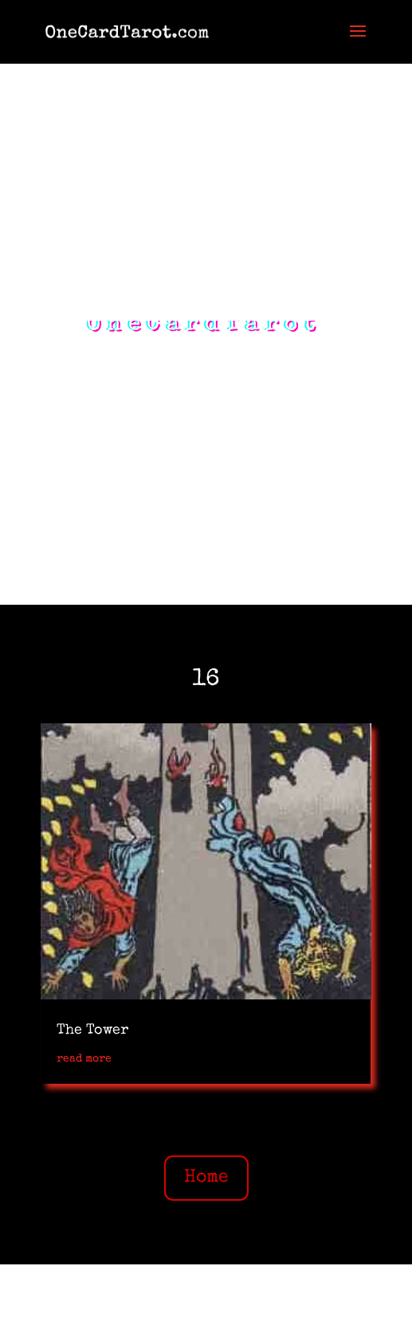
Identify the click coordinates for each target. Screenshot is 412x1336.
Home (206, 1178)
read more (84, 1059)
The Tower (92, 1030)
